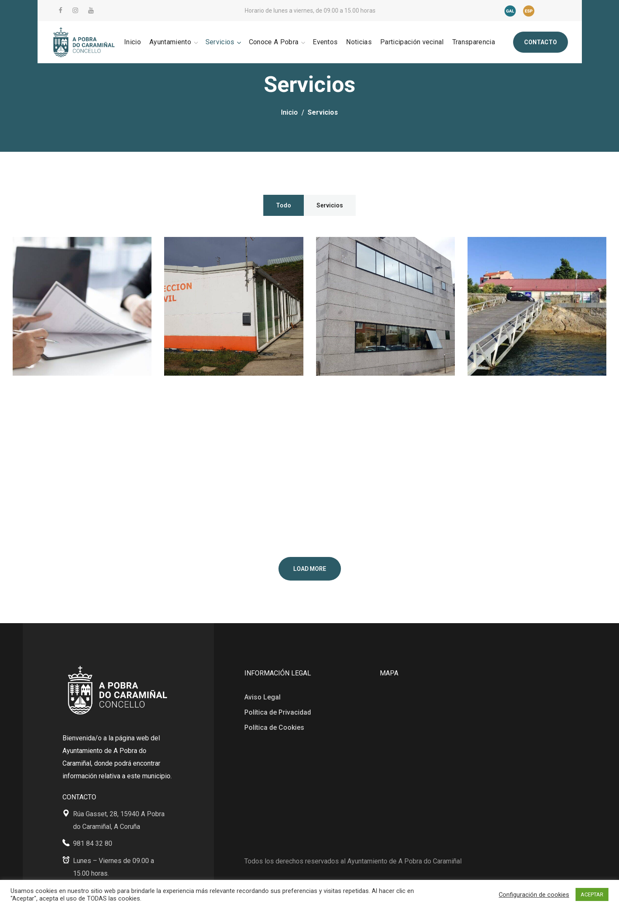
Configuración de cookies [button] (534, 894)
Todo (283, 205)
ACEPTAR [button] (592, 894)
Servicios (329, 205)
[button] (540, 42)
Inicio (289, 112)
